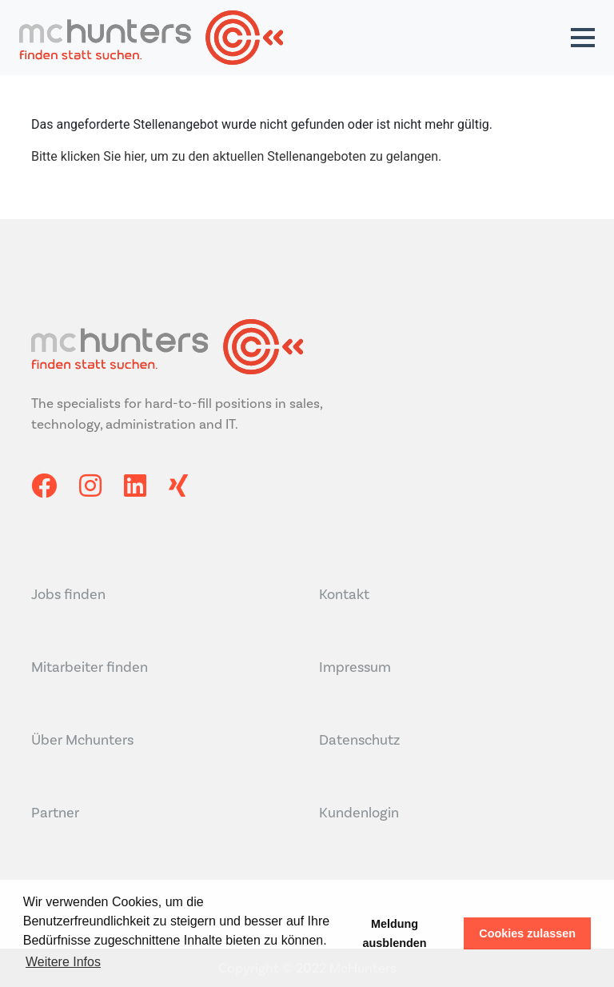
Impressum (355, 667)
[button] (583, 37)
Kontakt (344, 594)
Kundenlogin (359, 812)
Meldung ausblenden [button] (395, 933)
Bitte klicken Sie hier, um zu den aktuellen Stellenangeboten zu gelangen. (236, 156)
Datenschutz (359, 740)
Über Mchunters (82, 740)
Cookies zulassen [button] (527, 933)
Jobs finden (68, 594)
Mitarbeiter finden (89, 667)
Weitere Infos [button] (63, 962)
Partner (55, 812)
